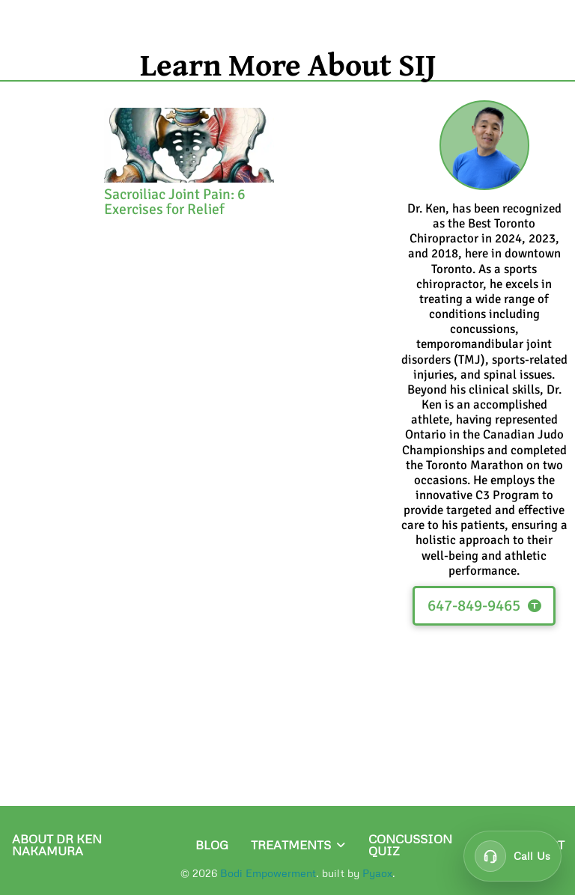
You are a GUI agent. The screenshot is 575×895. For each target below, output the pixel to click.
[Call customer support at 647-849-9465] (512, 856)
